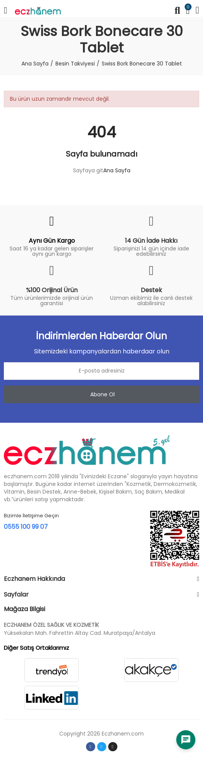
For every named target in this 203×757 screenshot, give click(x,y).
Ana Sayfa (116, 170)
